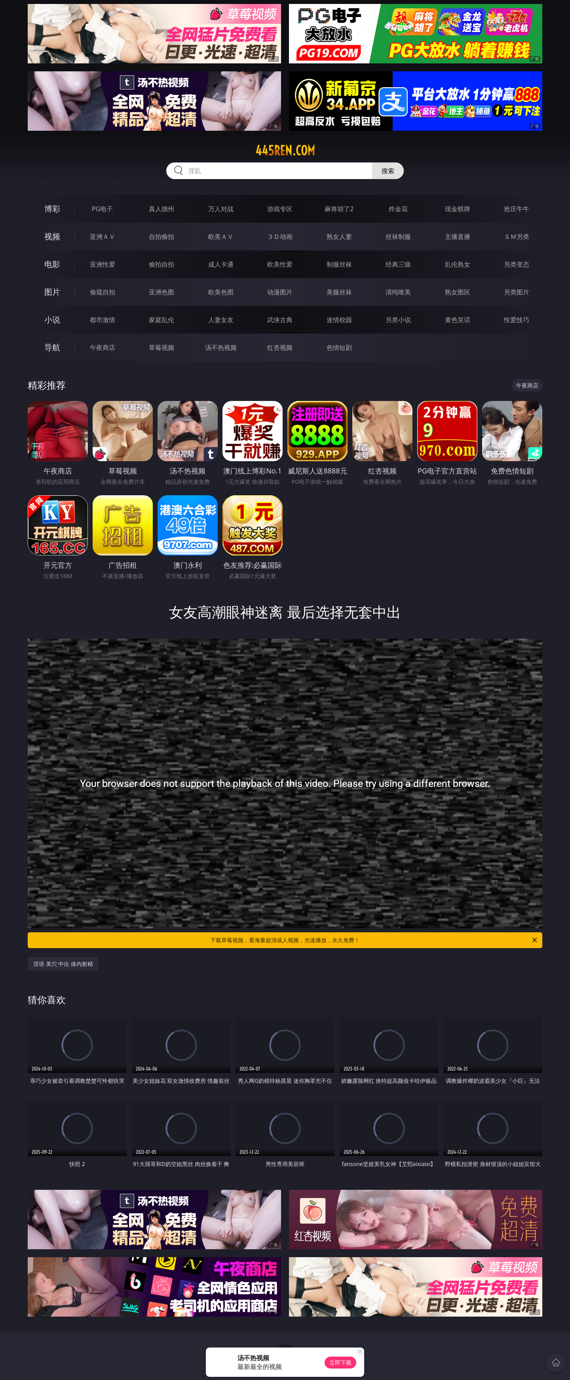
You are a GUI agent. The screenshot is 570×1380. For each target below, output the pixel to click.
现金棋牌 (457, 208)
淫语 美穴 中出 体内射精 (63, 964)
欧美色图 (221, 292)
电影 (52, 264)
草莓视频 (161, 347)
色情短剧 (339, 347)
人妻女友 (221, 319)
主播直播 (457, 236)
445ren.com (285, 150)
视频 (52, 236)
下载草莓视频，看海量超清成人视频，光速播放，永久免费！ (374, 940)
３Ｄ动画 (280, 236)
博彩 (52, 208)
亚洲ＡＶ (102, 236)
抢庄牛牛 (516, 208)
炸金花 (398, 208)
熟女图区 (457, 292)
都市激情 (102, 319)
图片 (52, 291)
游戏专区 (280, 208)
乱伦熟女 (457, 264)
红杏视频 (280, 347)
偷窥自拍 (102, 292)
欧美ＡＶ (221, 236)
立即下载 (340, 1362)
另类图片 (516, 292)
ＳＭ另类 (516, 236)
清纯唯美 (398, 292)
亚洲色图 (161, 292)
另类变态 (516, 264)
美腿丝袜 (339, 292)
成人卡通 (221, 264)
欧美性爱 (280, 264)
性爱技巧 (516, 319)
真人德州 (161, 208)
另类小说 (398, 319)
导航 (52, 347)
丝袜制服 (398, 236)
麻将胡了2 (339, 208)
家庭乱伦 (161, 319)
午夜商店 (102, 347)
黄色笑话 (457, 319)
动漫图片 (280, 292)
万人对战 (221, 208)
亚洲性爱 (102, 264)
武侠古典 (280, 319)
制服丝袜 (339, 264)
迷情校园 (339, 319)
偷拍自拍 (161, 264)
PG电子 (102, 208)
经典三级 (398, 264)
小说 (52, 319)
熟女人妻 (339, 236)
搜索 (388, 170)
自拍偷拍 (161, 236)
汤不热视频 (221, 347)
